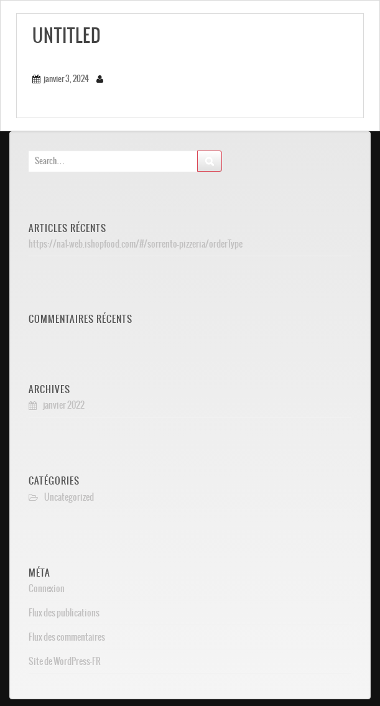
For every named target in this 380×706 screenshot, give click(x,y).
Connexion (47, 588)
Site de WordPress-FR (65, 661)
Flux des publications (64, 613)
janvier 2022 (64, 405)
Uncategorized (69, 497)
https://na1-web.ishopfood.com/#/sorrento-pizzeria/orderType (136, 244)
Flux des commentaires (67, 637)
